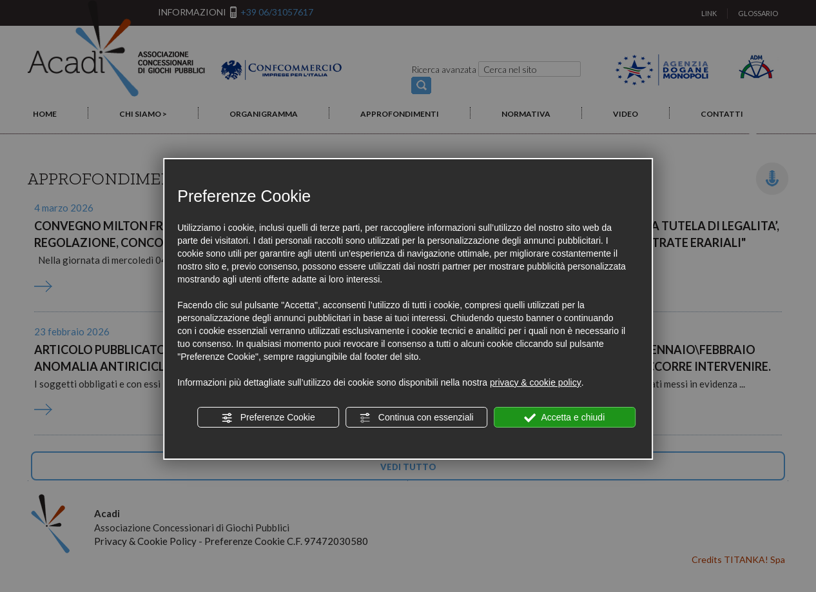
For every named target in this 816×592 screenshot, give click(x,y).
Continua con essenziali (416, 418)
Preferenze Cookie (268, 418)
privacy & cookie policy (535, 382)
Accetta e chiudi (564, 418)
